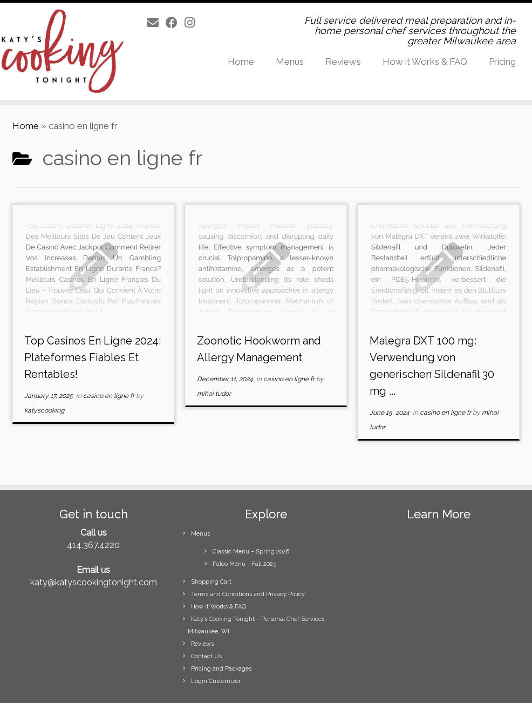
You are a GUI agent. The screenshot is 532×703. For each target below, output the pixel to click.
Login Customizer (216, 681)
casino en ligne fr (109, 396)
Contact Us (206, 656)
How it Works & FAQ (425, 61)
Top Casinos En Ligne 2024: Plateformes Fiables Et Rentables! (92, 357)
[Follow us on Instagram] (193, 23)
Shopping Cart (211, 581)
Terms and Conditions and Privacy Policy (248, 594)
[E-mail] (156, 23)
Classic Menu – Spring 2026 (251, 551)
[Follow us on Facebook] (175, 23)
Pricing (502, 61)
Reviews (343, 61)
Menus (290, 61)
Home (241, 61)
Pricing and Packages (221, 668)
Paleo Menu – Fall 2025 (244, 563)
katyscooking (44, 410)
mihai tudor (214, 393)
